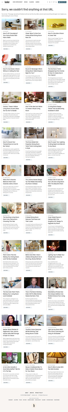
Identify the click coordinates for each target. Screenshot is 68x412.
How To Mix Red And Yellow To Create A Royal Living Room (34, 109)
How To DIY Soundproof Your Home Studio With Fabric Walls (10, 35)
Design (26, 2)
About (26, 392)
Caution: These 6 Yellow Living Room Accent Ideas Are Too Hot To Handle (11, 109)
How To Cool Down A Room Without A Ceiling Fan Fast (11, 70)
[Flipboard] (54, 2)
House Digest (38, 399)
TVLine (20, 399)
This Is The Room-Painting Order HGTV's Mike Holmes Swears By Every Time (34, 294)
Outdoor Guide (50, 399)
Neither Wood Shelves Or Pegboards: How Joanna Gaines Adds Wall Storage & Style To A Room (11, 332)
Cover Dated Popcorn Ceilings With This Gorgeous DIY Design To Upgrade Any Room (55, 220)
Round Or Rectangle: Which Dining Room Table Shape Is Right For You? (34, 71)
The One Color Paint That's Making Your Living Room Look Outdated (11, 294)
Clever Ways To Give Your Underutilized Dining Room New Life (34, 35)
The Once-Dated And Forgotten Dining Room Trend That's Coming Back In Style (34, 145)
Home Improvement (17, 2)
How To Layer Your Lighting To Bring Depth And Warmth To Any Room (56, 144)
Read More (51, 45)
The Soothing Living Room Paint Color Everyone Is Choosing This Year (11, 219)
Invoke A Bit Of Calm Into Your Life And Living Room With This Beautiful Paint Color (56, 183)
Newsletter (62, 2)
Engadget (10, 399)
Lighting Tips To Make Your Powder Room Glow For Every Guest (56, 257)
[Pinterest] (52, 2)
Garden (37, 2)
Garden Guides (31, 399)
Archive (32, 392)
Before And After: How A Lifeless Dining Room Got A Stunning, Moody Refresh (34, 257)
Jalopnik (16, 399)
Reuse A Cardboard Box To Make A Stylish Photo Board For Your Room (34, 369)
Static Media (27, 395)
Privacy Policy (39, 392)
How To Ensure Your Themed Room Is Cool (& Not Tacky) (10, 144)
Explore (25, 399)
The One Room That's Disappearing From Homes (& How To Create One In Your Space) (56, 72)
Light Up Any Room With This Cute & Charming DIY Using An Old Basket (56, 331)
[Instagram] (50, 2)
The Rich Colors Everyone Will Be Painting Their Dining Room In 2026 (33, 331)
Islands (43, 399)
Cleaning (31, 2)
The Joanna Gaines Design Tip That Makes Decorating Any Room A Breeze (34, 182)
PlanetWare (57, 399)
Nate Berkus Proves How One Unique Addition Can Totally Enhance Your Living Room (56, 295)
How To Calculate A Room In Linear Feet (56, 34)
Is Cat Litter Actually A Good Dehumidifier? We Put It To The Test (11, 369)
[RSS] (56, 2)
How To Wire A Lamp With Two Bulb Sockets (55, 368)
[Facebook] (47, 2)
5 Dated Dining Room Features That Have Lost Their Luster (33, 219)
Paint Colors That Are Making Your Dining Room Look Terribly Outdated (11, 257)
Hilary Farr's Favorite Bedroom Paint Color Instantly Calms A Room (10, 182)
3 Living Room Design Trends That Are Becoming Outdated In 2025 (56, 109)
